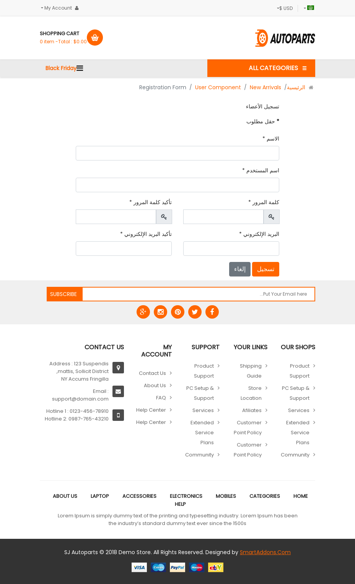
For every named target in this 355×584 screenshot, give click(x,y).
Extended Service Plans (297, 432)
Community (295, 454)
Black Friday (61, 68)
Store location (251, 393)
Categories (264, 496)
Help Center (151, 410)
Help (180, 504)
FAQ (161, 397)
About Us (155, 385)
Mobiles (226, 496)
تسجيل (265, 269)
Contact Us (152, 373)
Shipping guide (251, 371)
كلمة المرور (263, 202)
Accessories (139, 496)
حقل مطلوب (262, 121)
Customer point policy (248, 427)
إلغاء (240, 269)
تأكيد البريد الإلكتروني (146, 234)
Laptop (100, 496)
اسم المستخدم (260, 170)
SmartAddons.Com (265, 552)
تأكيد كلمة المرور (150, 202)
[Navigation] (80, 68)
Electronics (186, 496)
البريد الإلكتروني (259, 234)
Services (298, 410)
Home (300, 496)
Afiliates (252, 410)
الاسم (270, 138)
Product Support (299, 371)
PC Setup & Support (295, 393)
